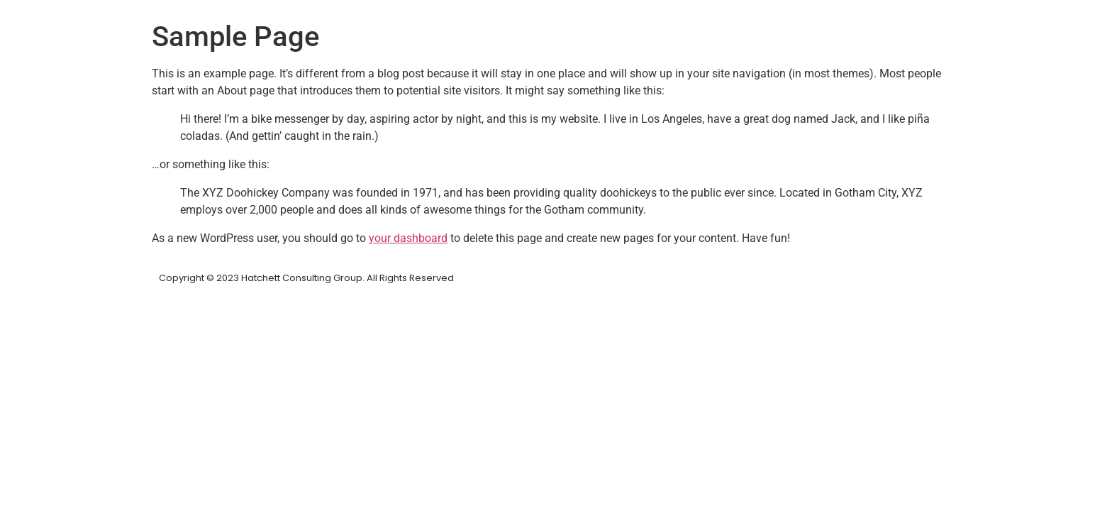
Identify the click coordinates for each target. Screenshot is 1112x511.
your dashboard (408, 238)
